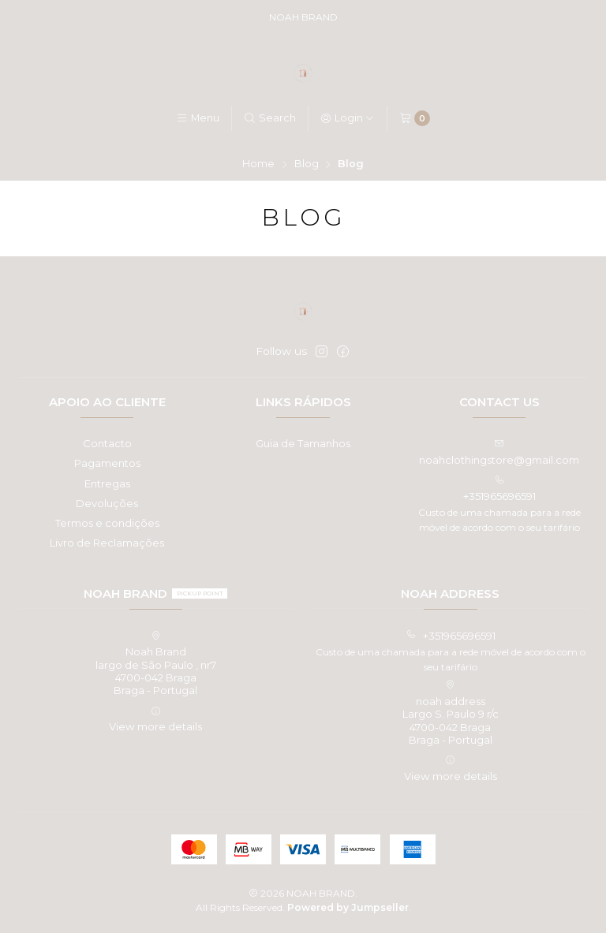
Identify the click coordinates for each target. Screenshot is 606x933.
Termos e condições (107, 523)
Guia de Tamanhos (303, 443)
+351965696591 (499, 488)
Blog (306, 164)
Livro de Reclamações (107, 542)
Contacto (107, 443)
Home (258, 164)
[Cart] (414, 118)
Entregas (107, 483)
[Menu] (198, 118)
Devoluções (107, 503)
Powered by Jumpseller (348, 907)
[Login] (347, 118)
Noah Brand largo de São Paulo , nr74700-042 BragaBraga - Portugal (155, 664)
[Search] (270, 118)
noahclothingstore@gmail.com (499, 452)
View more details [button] (155, 719)
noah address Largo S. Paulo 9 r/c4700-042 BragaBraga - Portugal (450, 713)
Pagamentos (107, 463)
